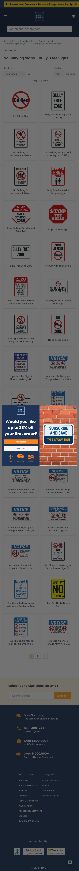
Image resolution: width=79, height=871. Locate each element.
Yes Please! (21, 442)
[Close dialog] (74, 407)
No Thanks (20, 448)
